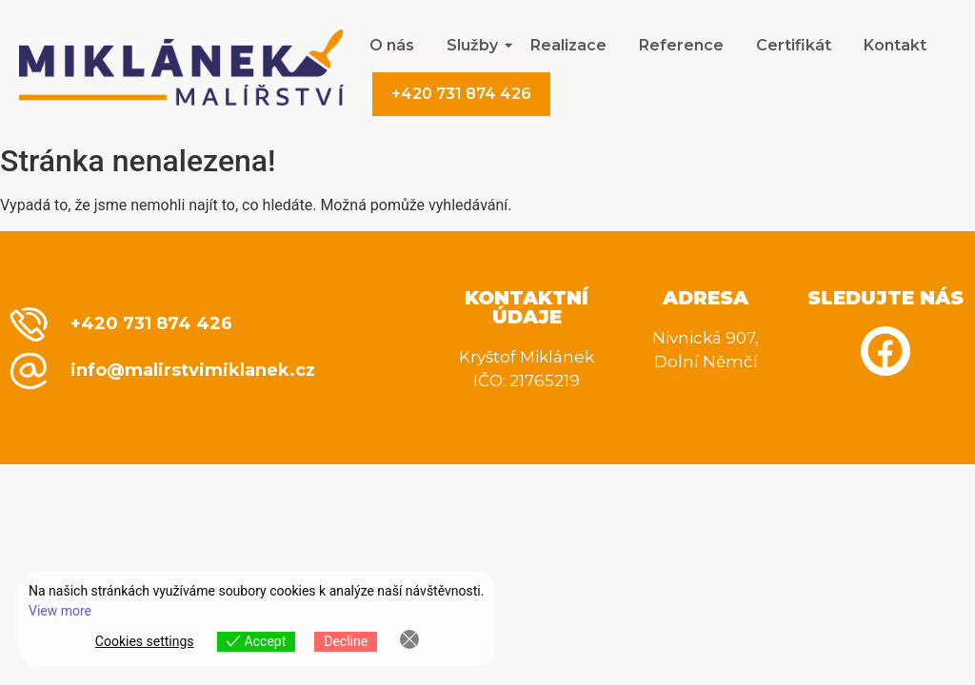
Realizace (568, 45)
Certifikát (793, 45)
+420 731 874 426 (461, 94)
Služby (476, 45)
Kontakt (895, 45)
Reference (681, 45)
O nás (391, 45)
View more (60, 610)
